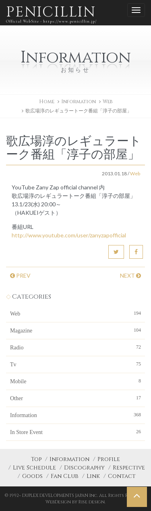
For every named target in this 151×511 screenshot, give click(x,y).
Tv (75, 364)
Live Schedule (34, 468)
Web (107, 101)
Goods (32, 476)
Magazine (75, 330)
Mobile (75, 380)
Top (36, 459)
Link (93, 476)
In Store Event (75, 431)
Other (75, 397)
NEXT (130, 275)
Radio (75, 347)
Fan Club (65, 476)
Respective (129, 468)
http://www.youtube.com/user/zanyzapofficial (69, 235)
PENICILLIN (51, 13)
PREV (20, 275)
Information (75, 414)
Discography (84, 468)
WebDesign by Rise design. (75, 502)
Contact (122, 476)
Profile (108, 459)
